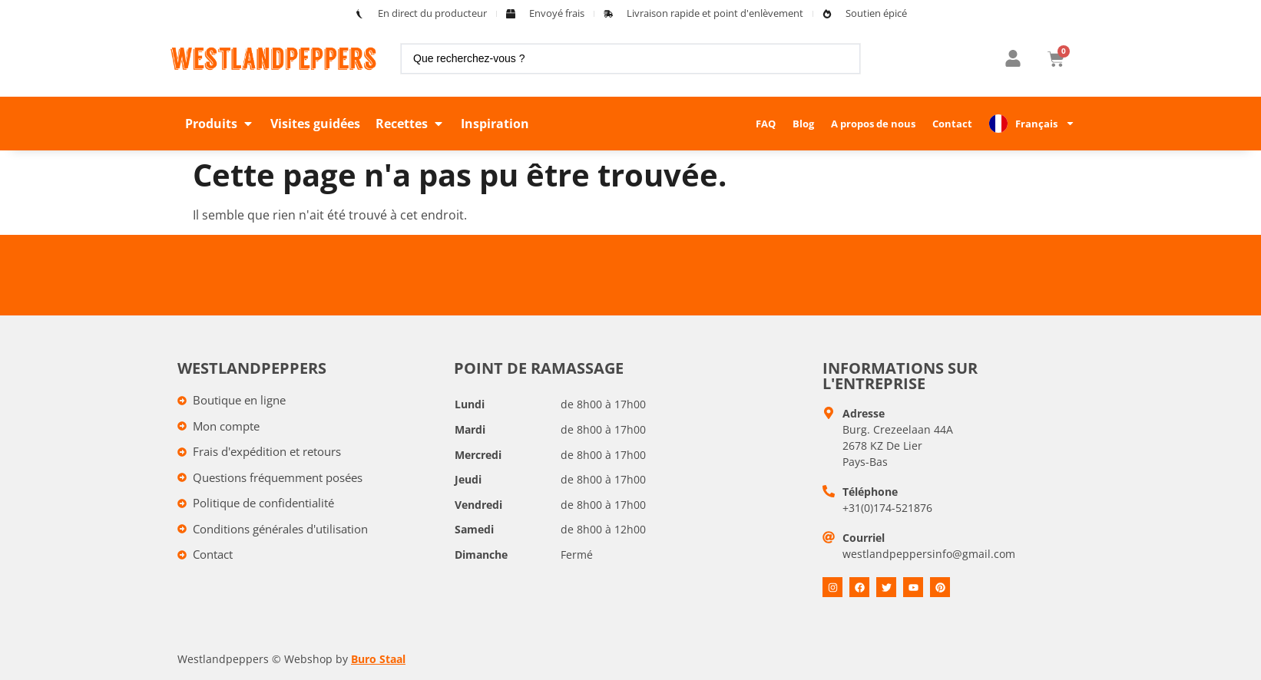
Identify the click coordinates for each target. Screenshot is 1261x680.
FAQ (766, 123)
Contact (952, 123)
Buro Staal (378, 659)
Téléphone (870, 491)
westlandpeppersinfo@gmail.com (928, 553)
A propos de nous (873, 123)
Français (1045, 123)
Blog (803, 123)
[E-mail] (828, 537)
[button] (220, 124)
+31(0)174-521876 (887, 507)
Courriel (863, 537)
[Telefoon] (828, 491)
